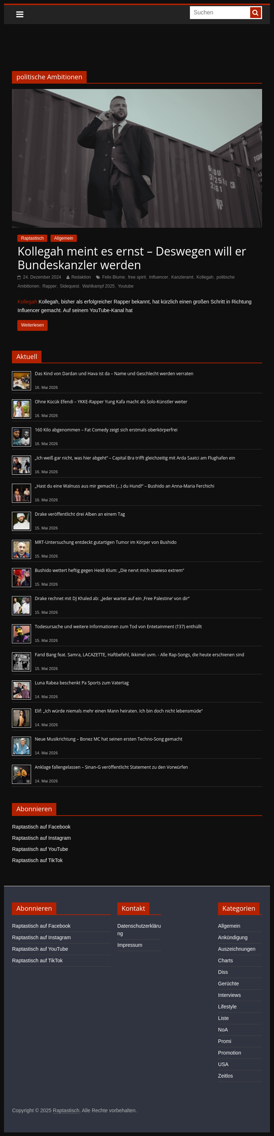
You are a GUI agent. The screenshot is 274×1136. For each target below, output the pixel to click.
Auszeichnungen (237, 949)
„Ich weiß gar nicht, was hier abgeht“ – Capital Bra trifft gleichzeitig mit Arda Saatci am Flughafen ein (135, 458)
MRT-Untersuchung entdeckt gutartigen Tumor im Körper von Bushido (106, 542)
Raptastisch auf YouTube (40, 849)
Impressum (129, 945)
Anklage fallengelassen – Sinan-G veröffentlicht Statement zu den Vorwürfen (111, 767)
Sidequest (69, 286)
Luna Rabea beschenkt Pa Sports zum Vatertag (82, 683)
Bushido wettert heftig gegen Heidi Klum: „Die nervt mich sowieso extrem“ (109, 570)
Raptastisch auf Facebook (41, 827)
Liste (223, 1018)
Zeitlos (225, 1076)
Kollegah (204, 277)
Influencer (158, 277)
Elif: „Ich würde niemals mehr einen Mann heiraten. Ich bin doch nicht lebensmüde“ (119, 711)
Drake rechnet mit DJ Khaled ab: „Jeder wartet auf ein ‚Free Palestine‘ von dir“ (112, 598)
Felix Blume (113, 277)
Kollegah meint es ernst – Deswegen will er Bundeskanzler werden (131, 257)
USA (223, 1064)
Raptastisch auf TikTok (37, 860)
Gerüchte (228, 983)
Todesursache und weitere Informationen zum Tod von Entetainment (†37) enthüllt (118, 627)
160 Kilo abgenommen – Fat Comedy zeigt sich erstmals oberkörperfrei (106, 430)
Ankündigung (233, 937)
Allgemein (63, 238)
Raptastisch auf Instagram (41, 838)
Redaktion (81, 277)
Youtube (126, 286)
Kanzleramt (182, 277)
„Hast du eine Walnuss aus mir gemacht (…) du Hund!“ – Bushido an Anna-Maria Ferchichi (124, 486)
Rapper (49, 286)
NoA (223, 1030)
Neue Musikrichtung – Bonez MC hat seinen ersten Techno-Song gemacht (108, 739)
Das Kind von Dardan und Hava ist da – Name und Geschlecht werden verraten (114, 373)
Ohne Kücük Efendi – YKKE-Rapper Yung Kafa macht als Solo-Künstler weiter (111, 402)
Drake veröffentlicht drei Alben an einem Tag (80, 514)
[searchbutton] (255, 12)
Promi (224, 1041)
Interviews (229, 995)
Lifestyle (227, 1006)
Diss (223, 972)
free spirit (137, 277)
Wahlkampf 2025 (98, 286)
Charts (225, 960)
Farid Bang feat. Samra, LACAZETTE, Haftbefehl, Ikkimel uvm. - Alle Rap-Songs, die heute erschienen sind (139, 655)
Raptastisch (32, 238)
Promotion (229, 1053)
